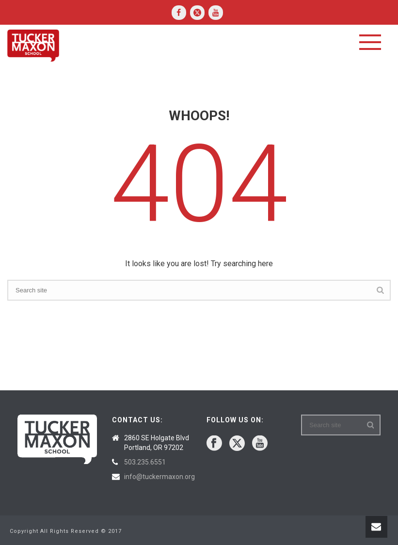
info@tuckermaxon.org (159, 477)
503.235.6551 (145, 462)
